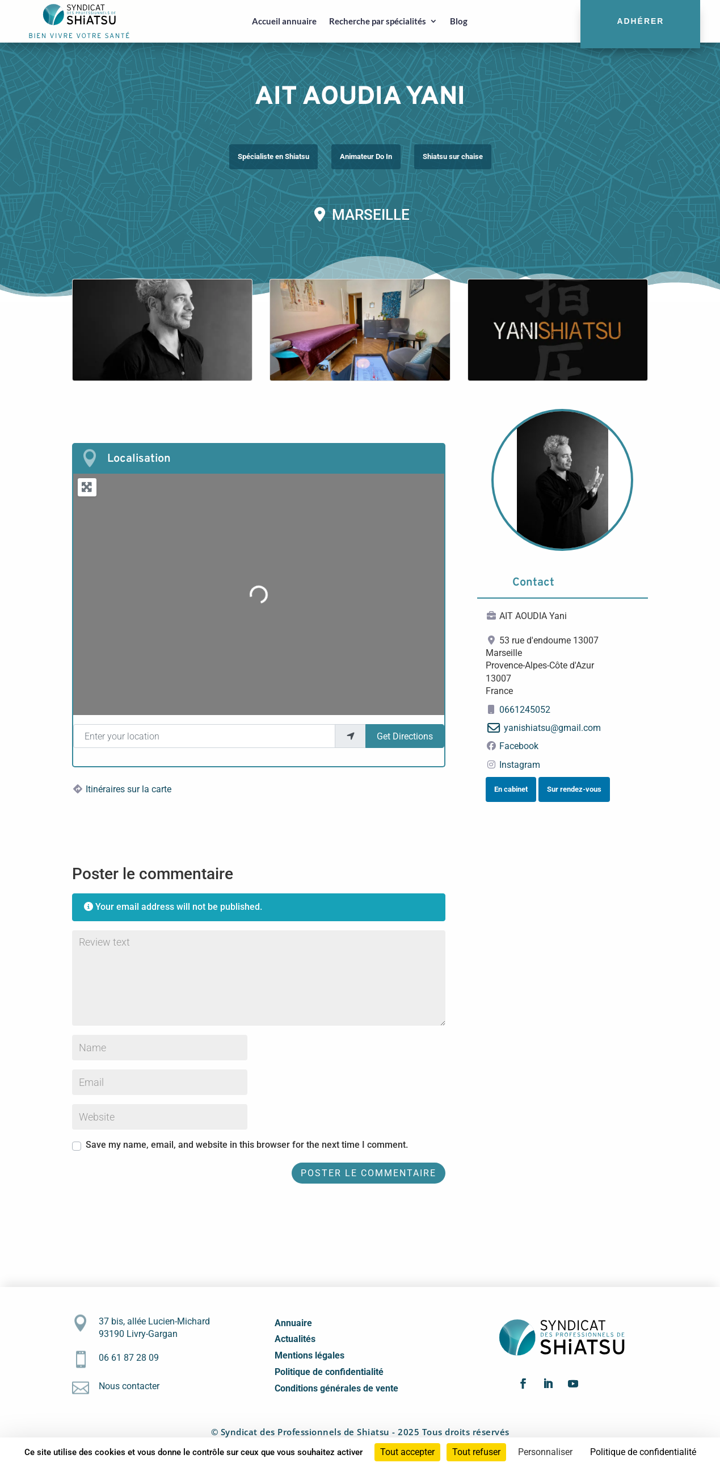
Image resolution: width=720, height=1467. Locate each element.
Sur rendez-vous (574, 789)
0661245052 (524, 709)
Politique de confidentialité (329, 1371)
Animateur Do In (366, 156)
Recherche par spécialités (377, 21)
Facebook (518, 746)
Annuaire (293, 1323)
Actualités (295, 1339)
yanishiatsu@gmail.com (552, 727)
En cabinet (511, 789)
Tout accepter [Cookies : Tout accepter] (407, 1452)
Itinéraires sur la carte (128, 789)
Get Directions (405, 736)
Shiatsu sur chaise (453, 156)
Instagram (519, 764)
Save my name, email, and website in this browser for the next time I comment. (247, 1144)
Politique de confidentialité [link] (643, 1452)
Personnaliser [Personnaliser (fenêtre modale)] (545, 1452)
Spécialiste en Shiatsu (273, 156)
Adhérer (640, 21)
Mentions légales (309, 1355)
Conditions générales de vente (336, 1388)
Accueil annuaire (284, 21)
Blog (459, 21)
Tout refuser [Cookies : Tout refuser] (476, 1452)
